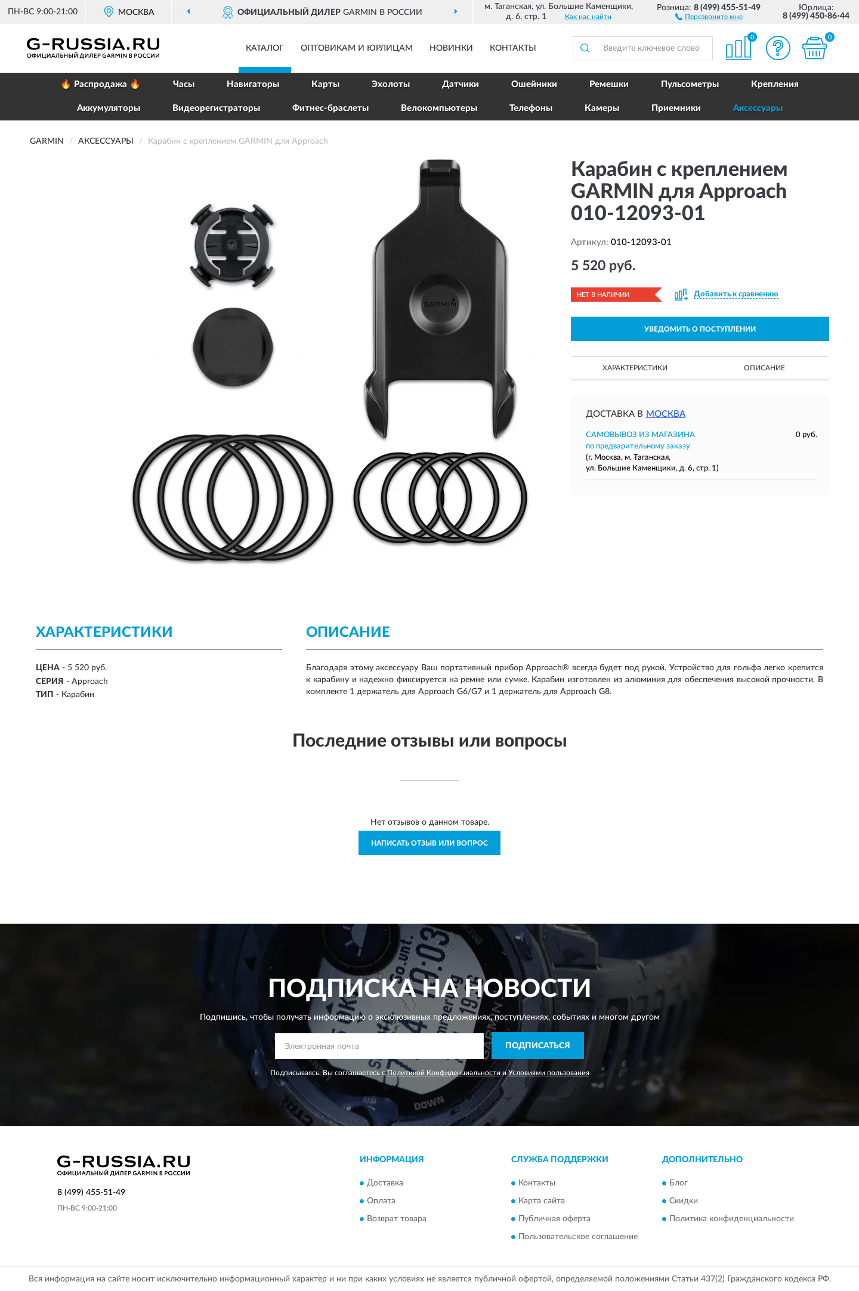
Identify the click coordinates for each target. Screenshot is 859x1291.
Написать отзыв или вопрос (429, 843)
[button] (709, 16)
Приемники (676, 108)
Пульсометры (690, 84)
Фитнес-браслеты (330, 108)
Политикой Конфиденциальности (443, 1072)
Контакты (513, 48)
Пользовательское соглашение (578, 1237)
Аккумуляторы (108, 108)
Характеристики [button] (635, 367)
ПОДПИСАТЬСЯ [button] (537, 1046)
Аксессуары (758, 108)
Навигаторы (253, 84)
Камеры (602, 108)
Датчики (460, 84)
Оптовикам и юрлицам (357, 48)
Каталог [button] (265, 48)
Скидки (683, 1201)
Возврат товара (397, 1219)
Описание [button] (764, 367)
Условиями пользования (548, 1072)
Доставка (385, 1183)
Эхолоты (391, 84)
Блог (678, 1183)
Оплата (381, 1201)
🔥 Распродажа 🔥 (100, 84)
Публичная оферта (554, 1219)
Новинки (451, 48)
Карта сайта (541, 1201)
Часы (183, 84)
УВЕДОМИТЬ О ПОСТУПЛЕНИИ (700, 329)
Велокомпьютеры (439, 108)
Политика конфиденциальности (731, 1219)
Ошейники (534, 84)
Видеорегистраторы (216, 108)
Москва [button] (665, 414)
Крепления (775, 84)
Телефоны (530, 108)
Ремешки (609, 84)
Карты (325, 84)
